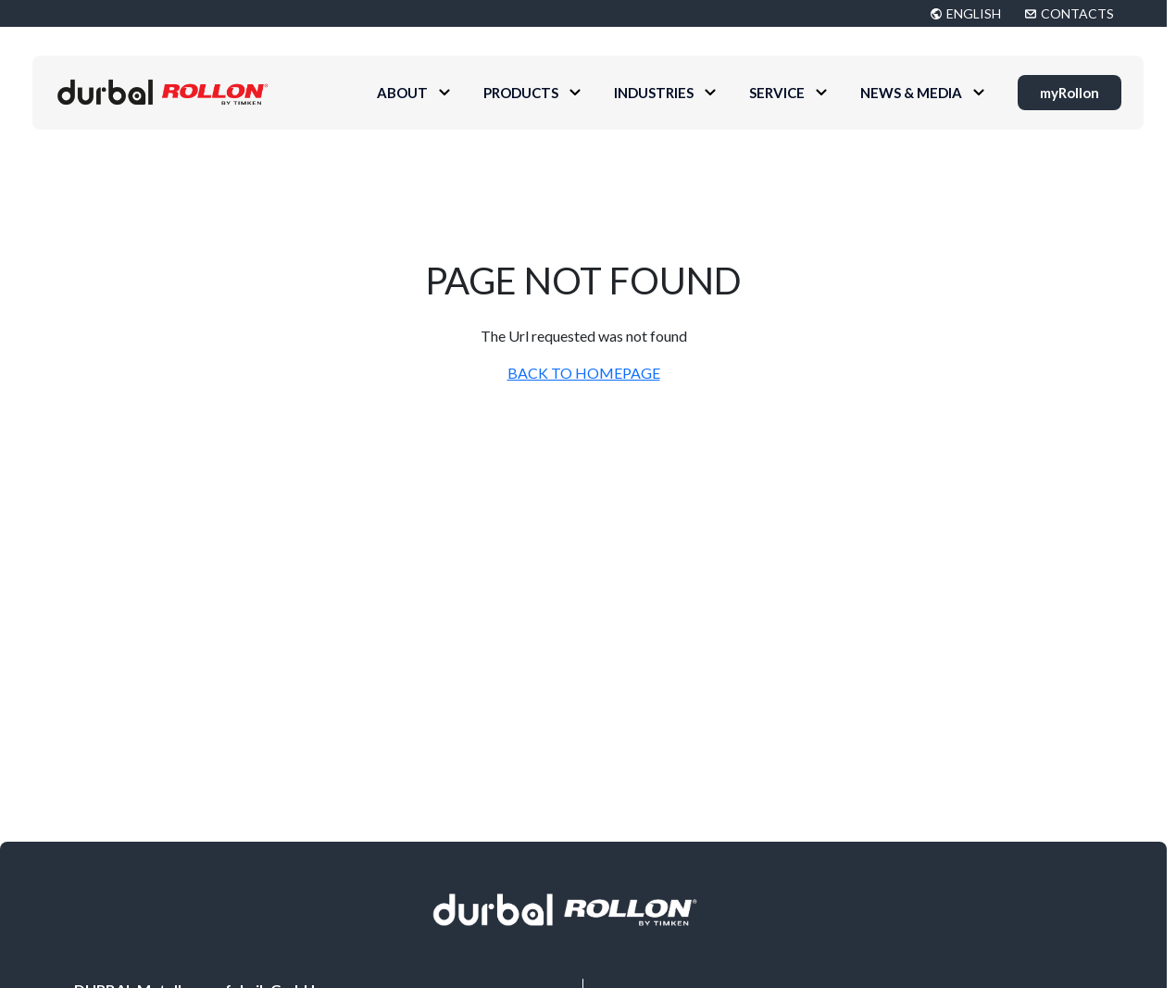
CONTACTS (1077, 13)
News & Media (911, 92)
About (402, 92)
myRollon (1069, 92)
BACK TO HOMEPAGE (583, 372)
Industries (654, 92)
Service (777, 92)
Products (520, 92)
